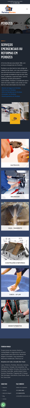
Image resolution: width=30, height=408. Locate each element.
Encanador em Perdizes (9, 94)
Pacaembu (9, 373)
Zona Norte (14, 375)
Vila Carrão (22, 369)
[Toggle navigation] (27, 9)
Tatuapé (11, 367)
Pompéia (10, 369)
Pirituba (16, 369)
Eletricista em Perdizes (9, 90)
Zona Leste (7, 377)
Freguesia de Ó (18, 373)
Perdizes (13, 365)
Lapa (2, 365)
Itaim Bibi (10, 371)
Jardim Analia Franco (20, 371)
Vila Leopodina (19, 367)
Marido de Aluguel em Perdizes (11, 88)
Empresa (4, 387)
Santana (25, 365)
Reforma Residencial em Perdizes (12, 92)
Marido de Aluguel (6, 393)
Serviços (4, 390)
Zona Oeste (21, 375)
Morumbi (20, 365)
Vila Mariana (5, 367)
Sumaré (3, 373)
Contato (4, 399)
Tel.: (15, 3)
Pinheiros (7, 365)
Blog (3, 396)
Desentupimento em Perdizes (11, 96)
